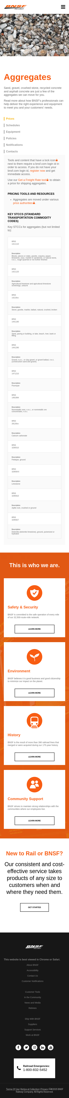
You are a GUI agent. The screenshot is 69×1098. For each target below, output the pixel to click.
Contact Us (32, 976)
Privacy (44, 1089)
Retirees (33, 1008)
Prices (10, 118)
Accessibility (32, 970)
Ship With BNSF (32, 1019)
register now (37, 170)
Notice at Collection (30, 1089)
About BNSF (33, 965)
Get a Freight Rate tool (32, 180)
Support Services (32, 1029)
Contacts (12, 151)
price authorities (23, 203)
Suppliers (32, 1024)
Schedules (13, 125)
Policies (11, 138)
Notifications (14, 144)
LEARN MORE (34, 629)
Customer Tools (32, 992)
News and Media (33, 1002)
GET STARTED (34, 907)
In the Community (32, 997)
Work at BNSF (32, 1035)
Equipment (13, 131)
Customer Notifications (32, 981)
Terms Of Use (12, 1089)
